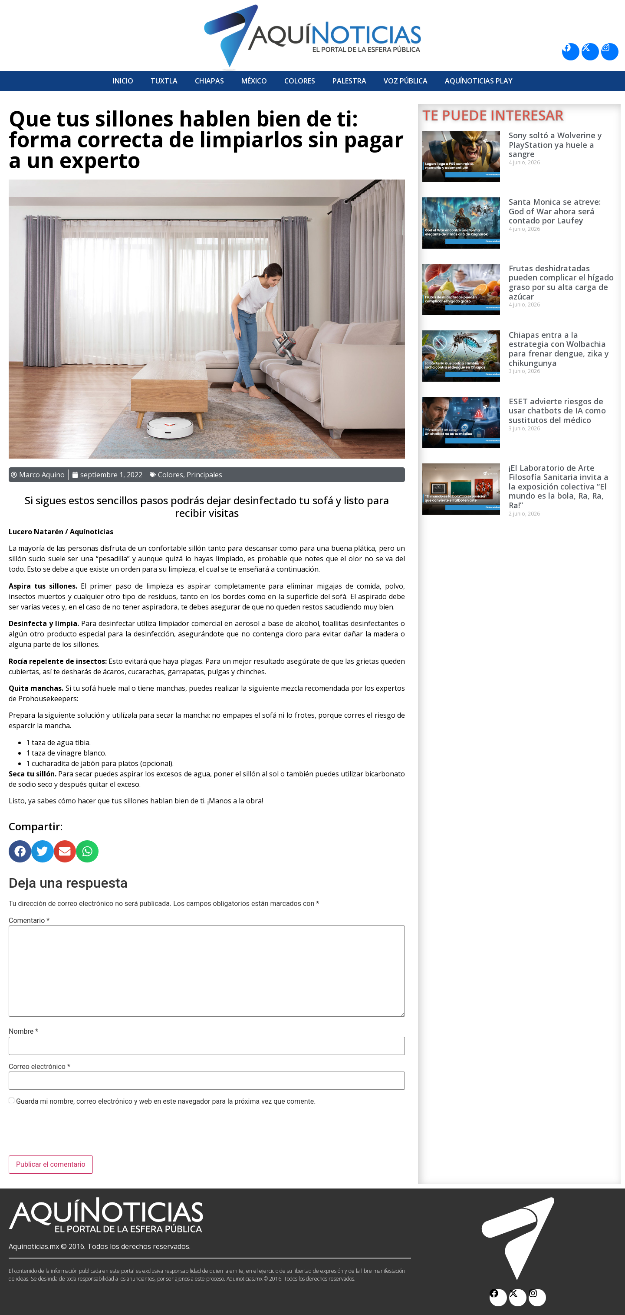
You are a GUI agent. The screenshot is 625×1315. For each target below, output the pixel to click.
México (254, 81)
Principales (204, 474)
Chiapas (209, 81)
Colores (299, 81)
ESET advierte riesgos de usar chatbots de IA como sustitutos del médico (557, 410)
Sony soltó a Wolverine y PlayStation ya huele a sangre (555, 144)
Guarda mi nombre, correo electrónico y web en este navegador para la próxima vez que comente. (166, 1101)
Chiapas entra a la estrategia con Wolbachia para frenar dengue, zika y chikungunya (559, 349)
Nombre (23, 1031)
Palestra (349, 81)
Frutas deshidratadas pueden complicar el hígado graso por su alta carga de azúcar (561, 282)
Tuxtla (164, 81)
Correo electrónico (39, 1066)
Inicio (123, 81)
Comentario (29, 920)
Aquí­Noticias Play (479, 81)
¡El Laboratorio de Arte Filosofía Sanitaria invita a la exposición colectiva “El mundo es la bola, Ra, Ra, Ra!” (559, 486)
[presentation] (75, 1134)
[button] (20, 851)
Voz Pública (406, 81)
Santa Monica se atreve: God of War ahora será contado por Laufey (555, 211)
